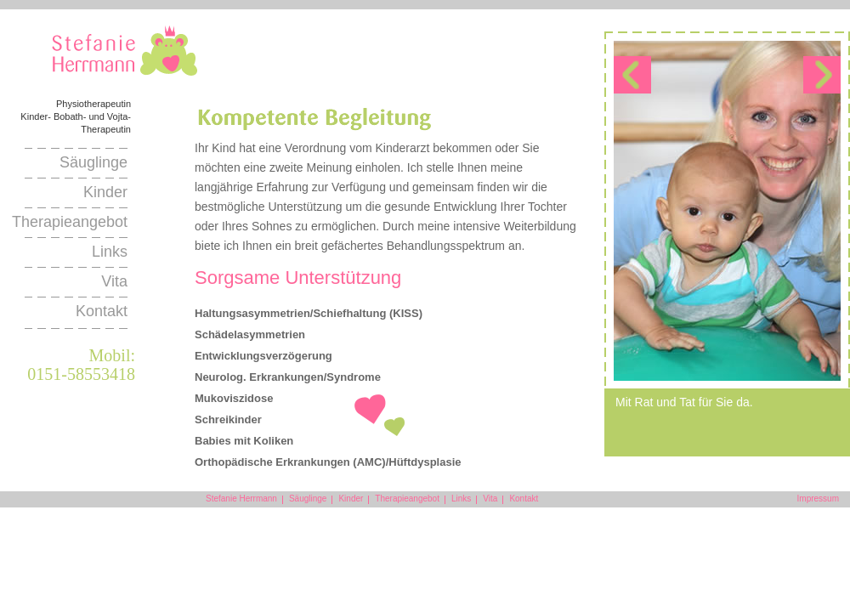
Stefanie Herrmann (124, 54)
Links (110, 251)
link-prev (632, 75)
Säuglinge (94, 162)
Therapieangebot (70, 221)
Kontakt (102, 311)
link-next (822, 75)
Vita (114, 281)
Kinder (105, 192)
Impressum (818, 498)
